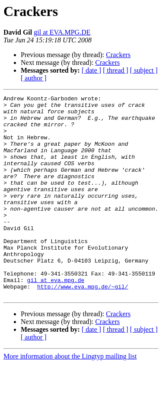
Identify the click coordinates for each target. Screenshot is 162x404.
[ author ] (34, 78)
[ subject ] (144, 70)
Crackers (118, 54)
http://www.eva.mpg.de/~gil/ (82, 325)
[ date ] (91, 70)
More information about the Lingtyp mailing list (70, 396)
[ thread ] (115, 70)
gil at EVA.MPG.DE (62, 32)
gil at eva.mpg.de (56, 317)
